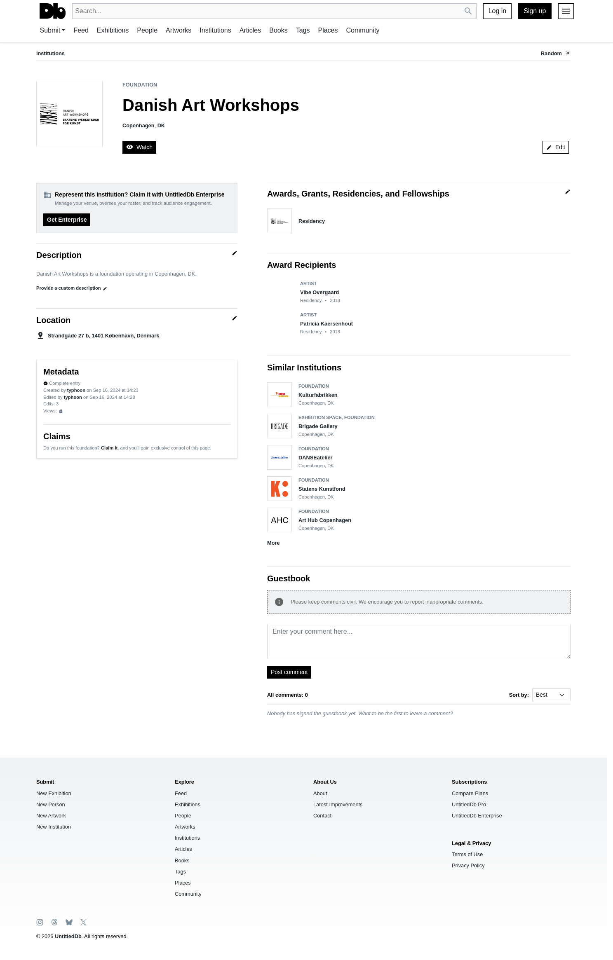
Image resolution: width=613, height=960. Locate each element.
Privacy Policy (468, 865)
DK (161, 125)
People (147, 30)
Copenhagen (138, 125)
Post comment (289, 672)
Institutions (215, 30)
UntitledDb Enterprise (477, 815)
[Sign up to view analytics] (61, 411)
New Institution (53, 827)
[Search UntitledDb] (468, 11)
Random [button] (551, 53)
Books (278, 30)
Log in (498, 10)
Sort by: (519, 695)
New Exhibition (53, 793)
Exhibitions (113, 30)
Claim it (109, 447)
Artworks (178, 30)
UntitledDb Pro (469, 804)
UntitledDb (68, 936)
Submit (50, 30)
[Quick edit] (234, 253)
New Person (50, 804)
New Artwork (51, 815)
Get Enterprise (67, 219)
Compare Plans (470, 793)
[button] (568, 53)
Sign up (535, 10)
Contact (322, 815)
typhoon (76, 390)
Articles (250, 30)
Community (363, 30)
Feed (80, 30)
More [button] (273, 543)
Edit (555, 147)
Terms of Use (467, 854)
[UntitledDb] (53, 11)
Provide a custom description (71, 288)
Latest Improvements (338, 804)
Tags (303, 30)
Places (328, 30)
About (320, 793)
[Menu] (566, 11)
